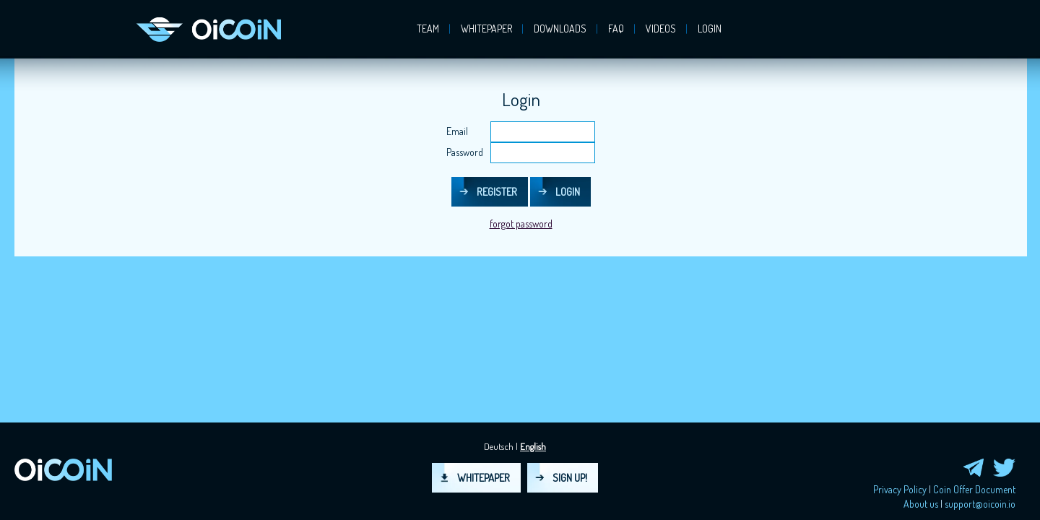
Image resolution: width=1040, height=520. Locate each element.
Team (428, 28)
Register (497, 192)
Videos (661, 28)
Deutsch (499, 446)
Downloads (560, 28)
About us (921, 504)
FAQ (616, 28)
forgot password (521, 223)
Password (464, 152)
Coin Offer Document (974, 489)
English (533, 446)
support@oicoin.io (980, 504)
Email (457, 131)
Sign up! (569, 478)
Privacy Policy (900, 489)
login (710, 28)
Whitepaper (486, 28)
